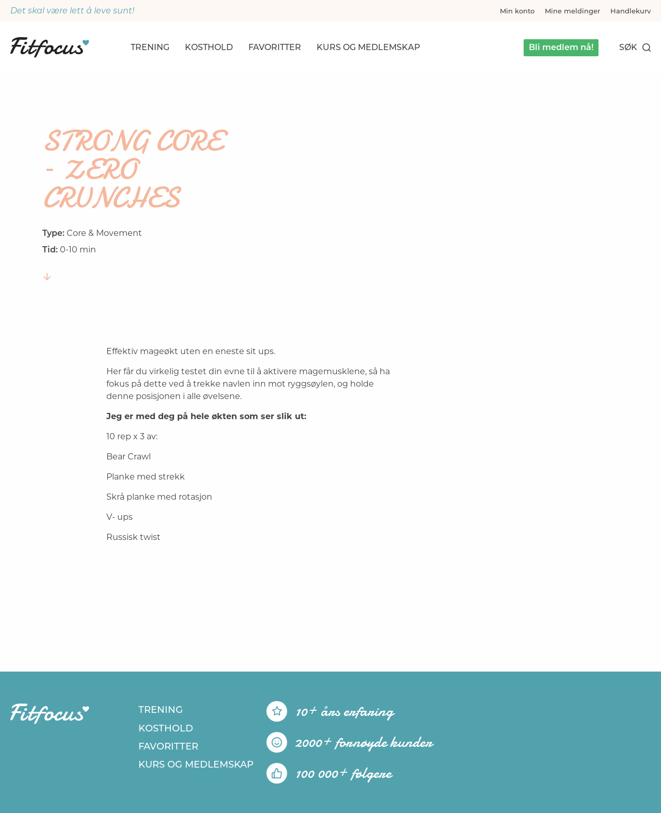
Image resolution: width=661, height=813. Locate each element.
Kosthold (209, 47)
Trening (150, 47)
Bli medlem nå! (561, 47)
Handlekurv (630, 11)
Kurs (368, 47)
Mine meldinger (572, 11)
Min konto (517, 11)
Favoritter (274, 47)
